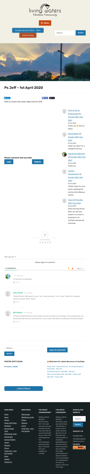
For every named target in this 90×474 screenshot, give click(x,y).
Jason (70, 200)
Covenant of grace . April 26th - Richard (60, 371)
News (6, 456)
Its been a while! (11, 367)
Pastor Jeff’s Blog (10, 423)
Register (37, 162)
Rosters (7, 459)
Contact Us (8, 462)
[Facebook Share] (45, 98)
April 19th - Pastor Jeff (55, 377)
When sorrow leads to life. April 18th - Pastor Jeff (64, 374)
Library (6, 442)
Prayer (6, 448)
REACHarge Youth (10, 434)
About (6, 417)
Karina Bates (73, 134)
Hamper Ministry (10, 440)
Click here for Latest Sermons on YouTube (66, 361)
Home (6, 414)
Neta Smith (18, 293)
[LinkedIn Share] (7, 98)
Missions (7, 445)
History (6, 420)
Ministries (7, 426)
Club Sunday (8, 437)
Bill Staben (18, 313)
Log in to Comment (57, 350)
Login (8, 162)
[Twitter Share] (52, 98)
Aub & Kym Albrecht (76, 154)
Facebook (76, 444)
